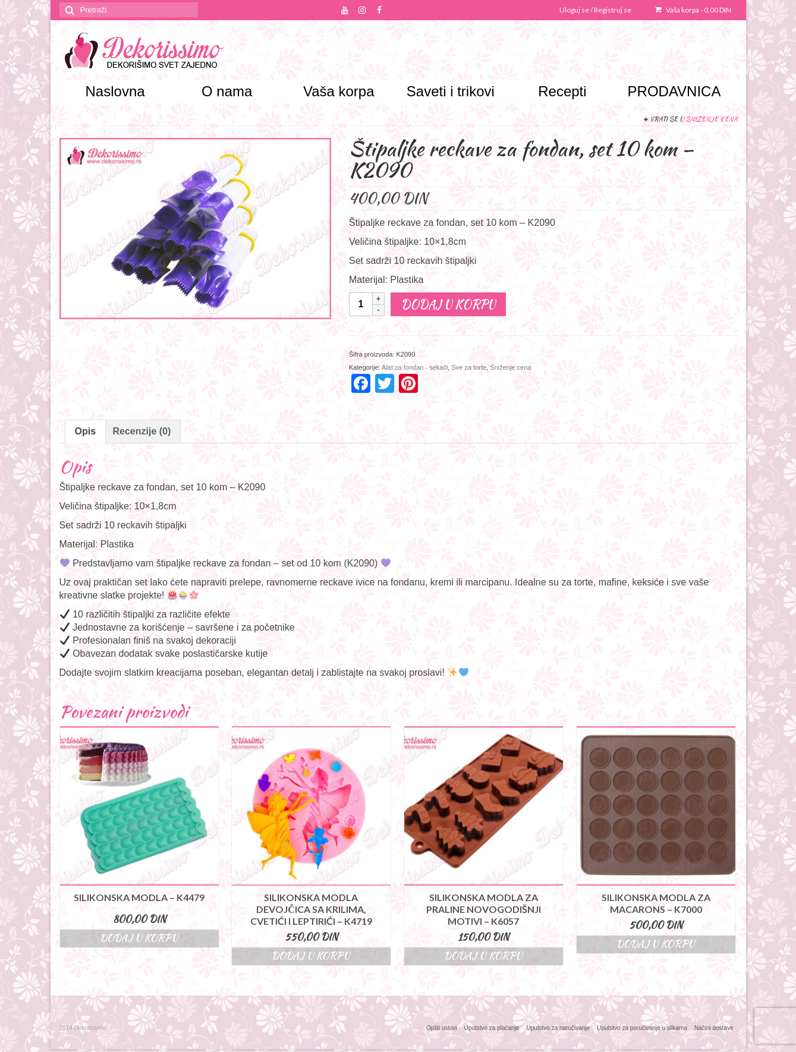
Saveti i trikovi (451, 91)
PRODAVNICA (674, 91)
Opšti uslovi (441, 1028)
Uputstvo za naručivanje (558, 1028)
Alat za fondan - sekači (415, 367)
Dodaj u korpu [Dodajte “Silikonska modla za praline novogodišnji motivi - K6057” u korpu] (483, 956)
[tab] (85, 431)
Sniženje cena (711, 119)
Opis (85, 431)
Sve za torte (468, 367)
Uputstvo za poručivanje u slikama (642, 1028)
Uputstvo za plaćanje (492, 1028)
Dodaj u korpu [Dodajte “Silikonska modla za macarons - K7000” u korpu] (655, 944)
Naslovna (115, 91)
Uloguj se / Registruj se (595, 9)
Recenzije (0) (142, 431)
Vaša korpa (693, 9)
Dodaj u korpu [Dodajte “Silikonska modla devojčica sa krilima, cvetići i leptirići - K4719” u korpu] (311, 956)
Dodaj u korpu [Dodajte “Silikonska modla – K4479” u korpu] (139, 938)
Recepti (562, 91)
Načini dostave (714, 1028)
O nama (227, 91)
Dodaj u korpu (448, 304)
